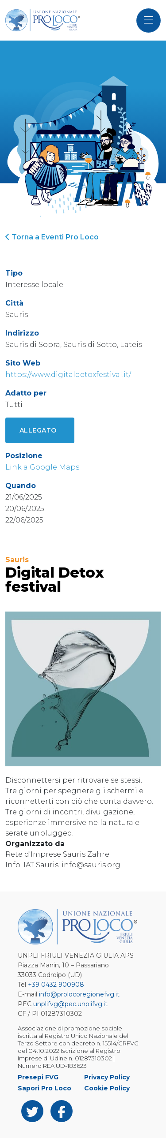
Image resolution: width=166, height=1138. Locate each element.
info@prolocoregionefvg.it (79, 994)
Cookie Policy (107, 1088)
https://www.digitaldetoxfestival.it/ (68, 374)
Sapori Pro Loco (44, 1088)
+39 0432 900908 (56, 985)
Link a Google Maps (42, 467)
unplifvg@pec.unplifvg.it (70, 1004)
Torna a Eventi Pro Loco (52, 237)
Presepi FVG (38, 1077)
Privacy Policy (107, 1077)
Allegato (38, 430)
